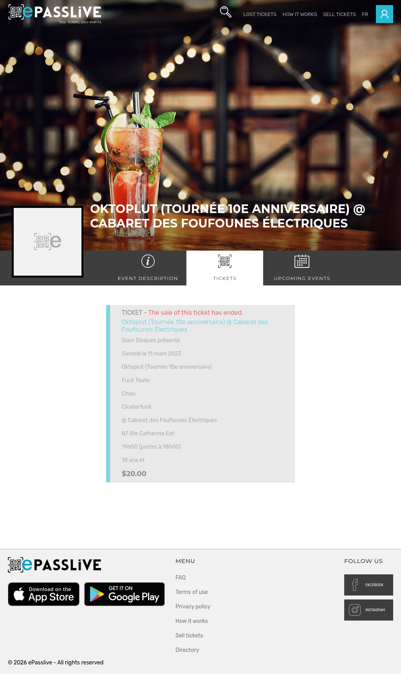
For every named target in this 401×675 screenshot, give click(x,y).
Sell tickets (339, 14)
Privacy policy (193, 608)
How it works (299, 14)
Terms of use (191, 593)
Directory (187, 651)
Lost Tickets (259, 14)
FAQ (180, 579)
